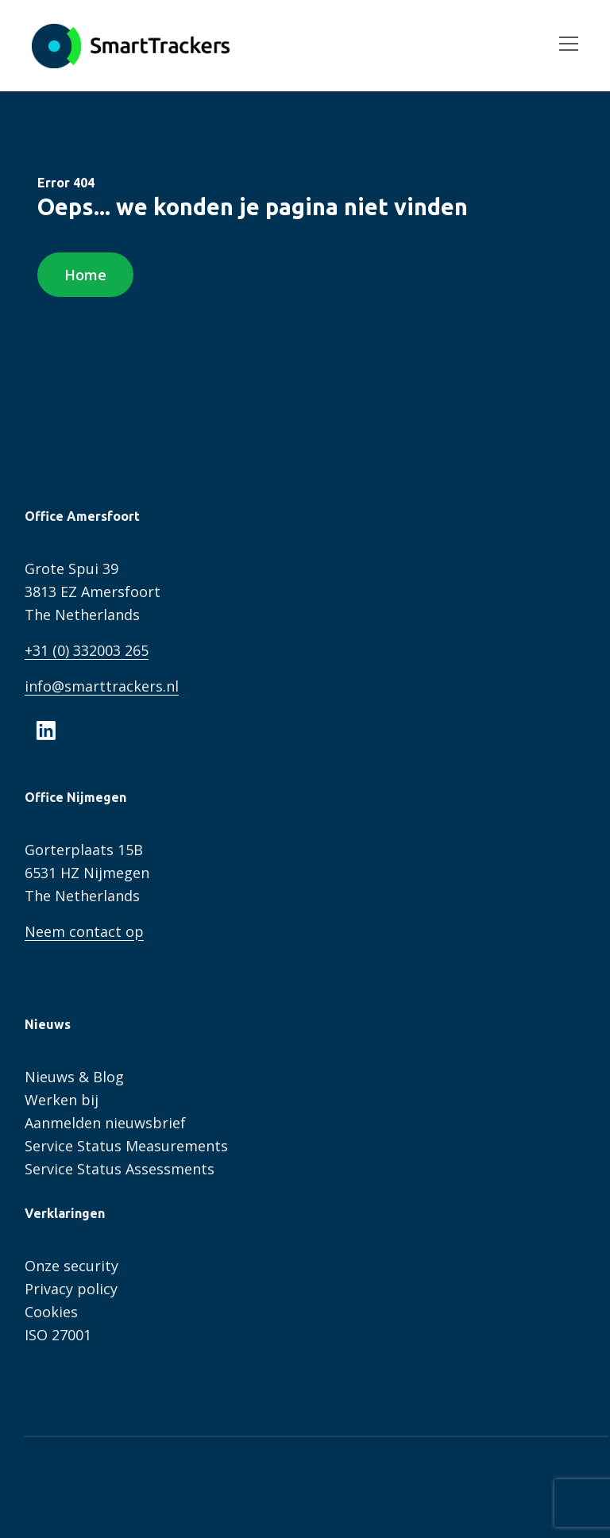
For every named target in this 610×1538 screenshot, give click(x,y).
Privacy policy (71, 1288)
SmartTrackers (131, 46)
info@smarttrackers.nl (102, 686)
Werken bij (61, 1099)
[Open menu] (562, 46)
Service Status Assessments (119, 1168)
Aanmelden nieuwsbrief (105, 1122)
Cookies (51, 1311)
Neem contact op (84, 931)
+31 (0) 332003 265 (87, 650)
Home (85, 274)
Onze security (71, 1265)
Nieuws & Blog (74, 1076)
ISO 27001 (58, 1334)
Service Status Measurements (126, 1145)
